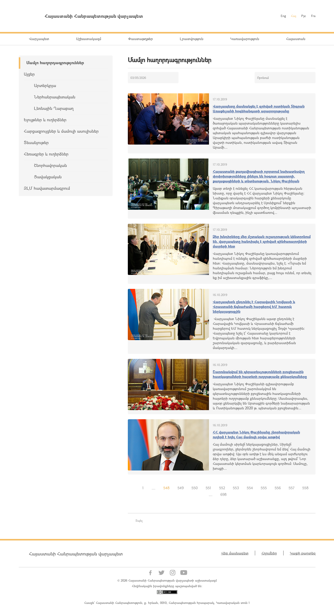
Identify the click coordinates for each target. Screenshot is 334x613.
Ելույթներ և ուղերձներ (45, 119)
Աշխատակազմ (88, 38)
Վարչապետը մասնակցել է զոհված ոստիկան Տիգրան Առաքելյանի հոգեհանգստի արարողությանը (259, 108)
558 (305, 487)
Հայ (293, 16)
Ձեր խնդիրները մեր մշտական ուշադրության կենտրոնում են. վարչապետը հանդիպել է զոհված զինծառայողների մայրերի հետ (262, 241)
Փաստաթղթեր (140, 38)
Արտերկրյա (45, 85)
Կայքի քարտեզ (302, 553)
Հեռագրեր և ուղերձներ (46, 153)
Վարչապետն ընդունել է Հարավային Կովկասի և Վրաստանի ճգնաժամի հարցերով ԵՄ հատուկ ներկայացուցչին (254, 306)
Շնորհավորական (50, 165)
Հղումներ (269, 553)
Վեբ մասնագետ (235, 553)
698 (223, 494)
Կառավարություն (244, 38)
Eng (283, 16)
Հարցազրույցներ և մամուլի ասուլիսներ (61, 131)
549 (181, 487)
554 (250, 487)
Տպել (139, 520)
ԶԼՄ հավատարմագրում (47, 188)
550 (194, 487)
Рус (303, 16)
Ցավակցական (48, 176)
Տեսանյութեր (36, 142)
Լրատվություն (191, 38)
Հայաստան (295, 38)
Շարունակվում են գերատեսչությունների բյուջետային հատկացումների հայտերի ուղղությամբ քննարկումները (260, 374)
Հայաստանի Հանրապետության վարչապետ (76, 554)
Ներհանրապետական (54, 96)
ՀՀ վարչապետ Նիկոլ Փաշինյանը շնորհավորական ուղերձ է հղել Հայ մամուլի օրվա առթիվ (256, 434)
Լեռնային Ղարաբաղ (54, 108)
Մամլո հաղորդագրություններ (55, 62)
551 (208, 487)
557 (291, 487)
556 (278, 487)
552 (222, 487)
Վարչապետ (39, 38)
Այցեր (29, 74)
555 (264, 487)
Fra (313, 16)
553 (236, 487)
